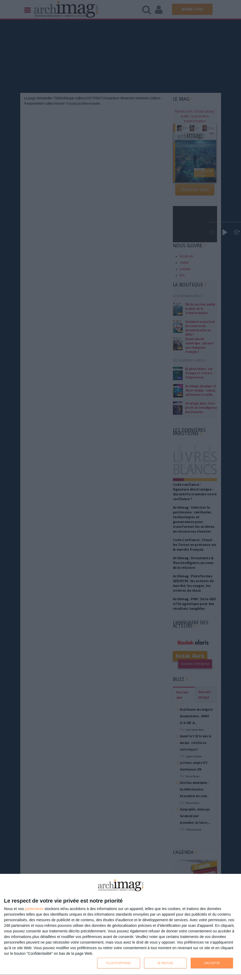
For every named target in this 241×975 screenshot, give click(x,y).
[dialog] (120, 924)
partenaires (34, 909)
